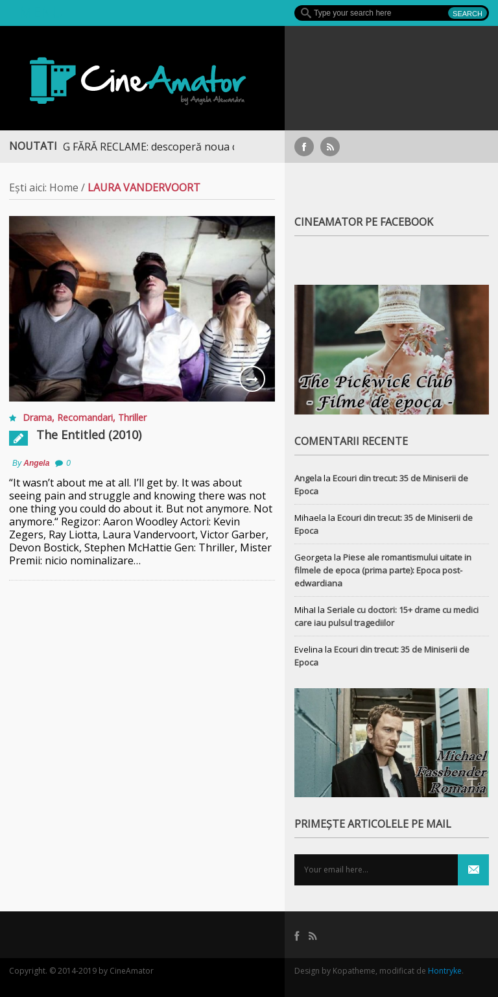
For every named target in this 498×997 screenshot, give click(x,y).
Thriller (132, 417)
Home (63, 187)
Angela (36, 463)
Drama (37, 417)
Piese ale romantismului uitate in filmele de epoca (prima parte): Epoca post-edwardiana (382, 570)
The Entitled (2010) (88, 434)
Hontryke (445, 970)
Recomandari (85, 417)
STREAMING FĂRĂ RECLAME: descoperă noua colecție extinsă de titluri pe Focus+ (210, 146)
